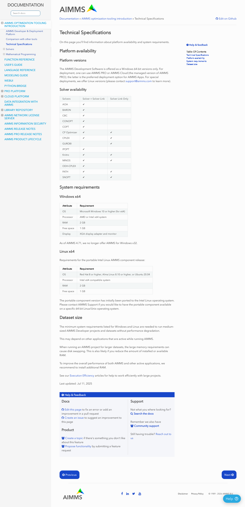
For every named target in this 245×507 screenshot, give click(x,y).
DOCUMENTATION (25, 5)
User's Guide (13, 64)
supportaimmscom (139, 81)
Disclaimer (183, 494)
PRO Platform (13, 91)
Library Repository (17, 110)
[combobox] (25, 13)
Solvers (8, 49)
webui (8, 80)
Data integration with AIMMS (21, 103)
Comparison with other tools (21, 39)
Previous (69, 474)
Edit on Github (227, 18)
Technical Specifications (19, 44)
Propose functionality (77, 446)
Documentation (69, 18)
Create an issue (74, 417)
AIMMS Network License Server (20, 116)
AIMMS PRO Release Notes (23, 134)
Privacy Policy (197, 494)
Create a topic (73, 438)
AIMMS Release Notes (19, 128)
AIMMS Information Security (25, 123)
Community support (146, 425)
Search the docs (143, 413)
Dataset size (191, 64)
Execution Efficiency (82, 375)
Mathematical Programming (19, 54)
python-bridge (15, 86)
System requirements (196, 61)
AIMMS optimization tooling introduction (23, 24)
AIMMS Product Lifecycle (23, 139)
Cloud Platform (15, 96)
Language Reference (20, 70)
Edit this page (72, 409)
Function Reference (19, 59)
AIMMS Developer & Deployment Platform (24, 33)
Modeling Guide (16, 75)
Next (229, 474)
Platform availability (195, 58)
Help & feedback (198, 45)
